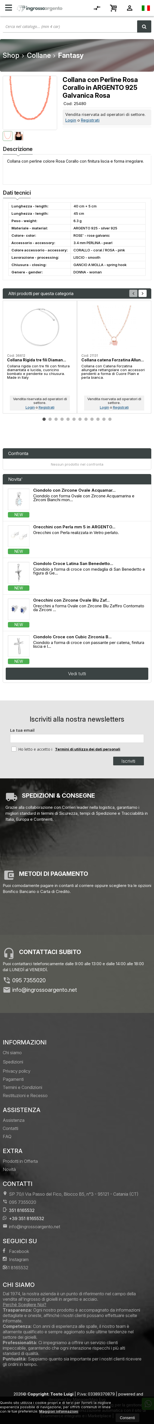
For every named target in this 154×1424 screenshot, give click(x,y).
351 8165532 (19, 1210)
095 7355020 (29, 980)
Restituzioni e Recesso (25, 1095)
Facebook (16, 1251)
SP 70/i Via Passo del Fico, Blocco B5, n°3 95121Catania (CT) (70, 1194)
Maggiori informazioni (58, 1411)
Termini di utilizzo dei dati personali (87, 749)
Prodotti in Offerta (20, 1161)
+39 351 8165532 (23, 1218)
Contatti (10, 1128)
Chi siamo (12, 1052)
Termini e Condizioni (22, 1087)
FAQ (7, 1136)
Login (70, 120)
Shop (11, 55)
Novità (9, 1169)
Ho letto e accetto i (32, 749)
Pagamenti (13, 1079)
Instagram (16, 1259)
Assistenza (13, 1120)
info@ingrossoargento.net (44, 990)
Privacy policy (16, 1071)
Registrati (90, 120)
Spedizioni (13, 1062)
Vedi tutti (77, 673)
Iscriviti (128, 761)
